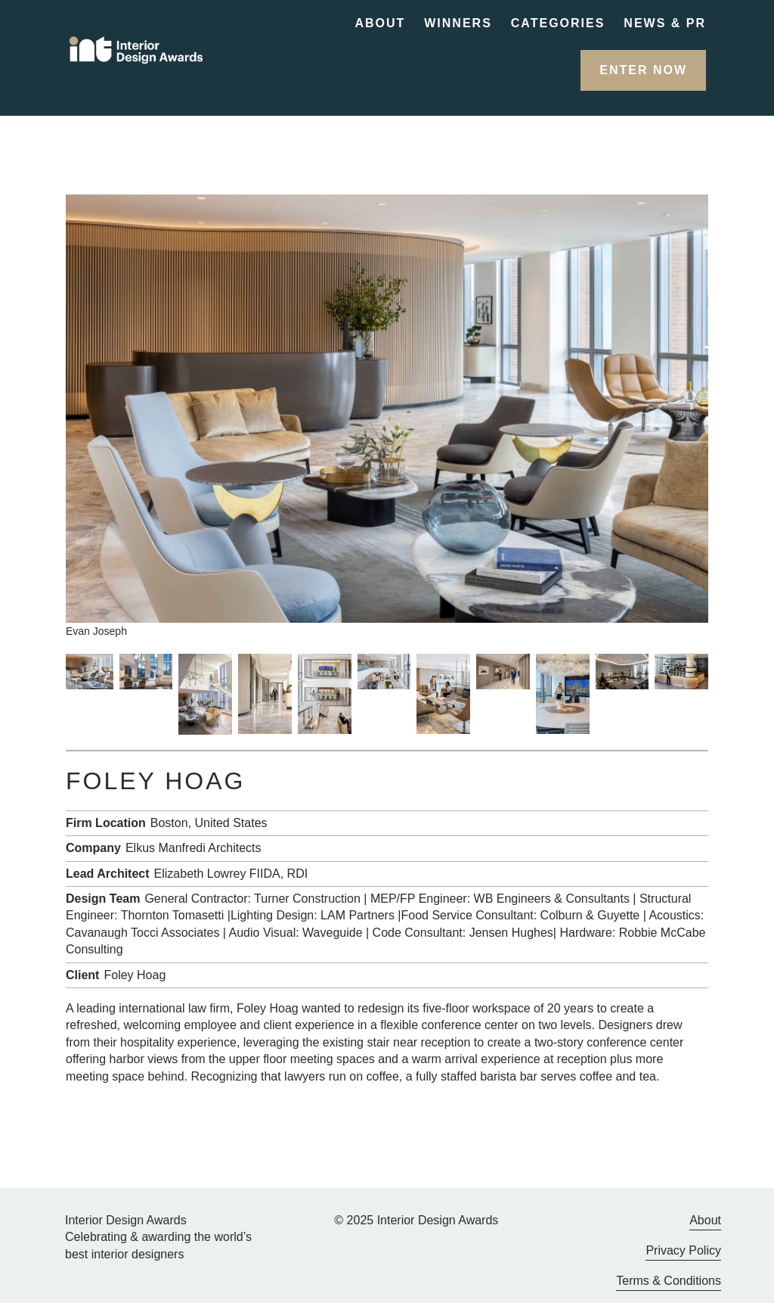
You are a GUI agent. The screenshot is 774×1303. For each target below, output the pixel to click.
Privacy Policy (683, 1250)
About (379, 23)
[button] (643, 70)
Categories (558, 23)
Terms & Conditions (668, 1280)
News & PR (665, 23)
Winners (458, 23)
